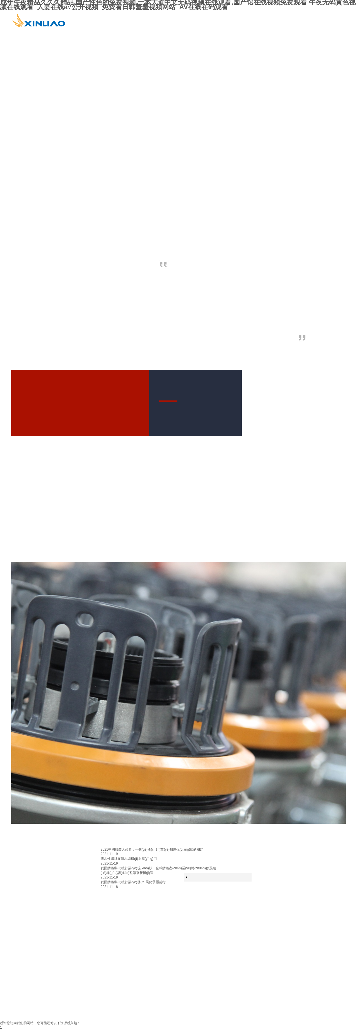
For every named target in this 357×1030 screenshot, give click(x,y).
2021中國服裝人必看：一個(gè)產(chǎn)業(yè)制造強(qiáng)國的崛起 (152, 849)
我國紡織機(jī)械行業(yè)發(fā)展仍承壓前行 (133, 882)
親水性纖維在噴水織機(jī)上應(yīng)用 (129, 859)
